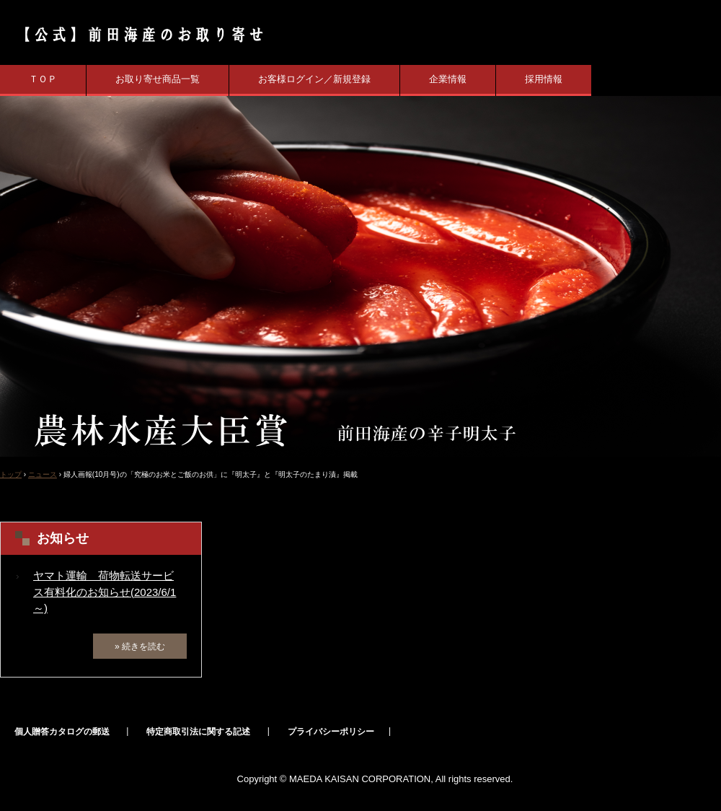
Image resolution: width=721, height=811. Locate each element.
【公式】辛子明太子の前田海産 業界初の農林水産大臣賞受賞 (135, 34)
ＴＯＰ (43, 79)
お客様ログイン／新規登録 (314, 79)
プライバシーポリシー (331, 732)
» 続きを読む (140, 646)
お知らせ (63, 538)
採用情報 (543, 79)
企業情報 (447, 79)
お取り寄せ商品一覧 (157, 79)
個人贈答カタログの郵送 (62, 732)
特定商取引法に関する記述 (198, 732)
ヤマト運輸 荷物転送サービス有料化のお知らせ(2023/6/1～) (104, 591)
